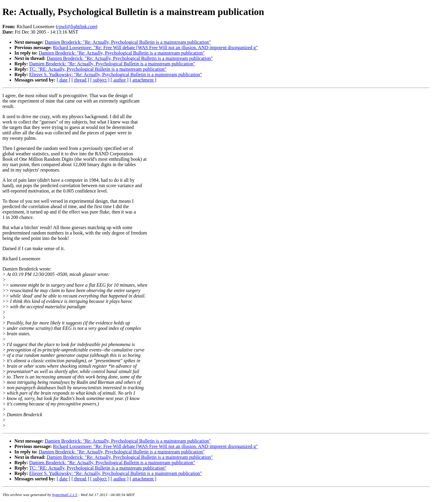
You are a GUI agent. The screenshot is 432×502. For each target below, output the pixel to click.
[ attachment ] (143, 79)
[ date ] (63, 79)
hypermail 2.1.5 (64, 494)
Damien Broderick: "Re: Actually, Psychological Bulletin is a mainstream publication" (128, 42)
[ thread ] (80, 79)
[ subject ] (100, 79)
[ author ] (120, 79)
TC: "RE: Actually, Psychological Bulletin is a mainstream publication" (97, 69)
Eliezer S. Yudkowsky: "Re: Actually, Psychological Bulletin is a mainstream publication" (115, 74)
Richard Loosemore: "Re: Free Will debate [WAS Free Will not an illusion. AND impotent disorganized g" (155, 47)
